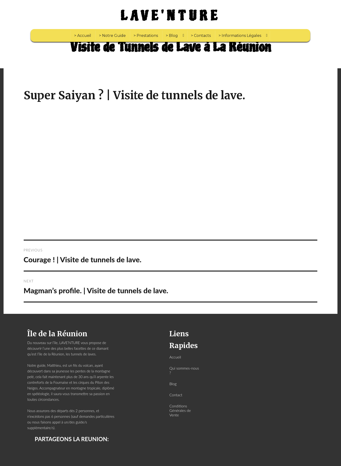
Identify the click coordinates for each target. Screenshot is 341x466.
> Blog (172, 35)
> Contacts (201, 35)
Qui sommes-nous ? (184, 370)
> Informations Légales (240, 35)
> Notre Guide (112, 35)
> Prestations (146, 35)
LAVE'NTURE (170, 16)
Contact (175, 395)
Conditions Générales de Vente (180, 410)
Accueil (175, 357)
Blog (173, 383)
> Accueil (82, 35)
